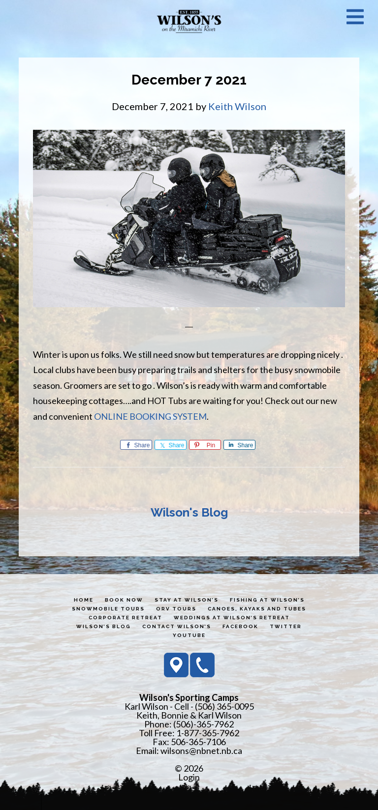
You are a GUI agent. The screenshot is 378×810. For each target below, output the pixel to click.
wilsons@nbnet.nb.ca (201, 750)
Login (189, 777)
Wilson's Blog (189, 512)
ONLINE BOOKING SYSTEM (150, 416)
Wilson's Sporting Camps (189, 21)
